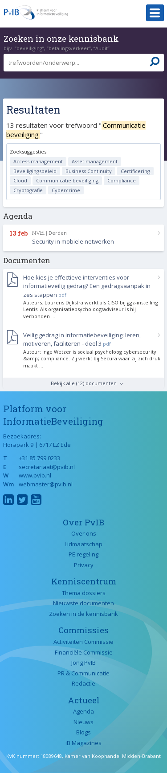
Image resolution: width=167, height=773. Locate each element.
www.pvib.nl (35, 475)
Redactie (83, 683)
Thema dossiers (84, 593)
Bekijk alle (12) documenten (84, 383)
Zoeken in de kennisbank (83, 614)
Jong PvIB (83, 663)
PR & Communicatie (83, 673)
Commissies (83, 629)
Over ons (83, 533)
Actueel (84, 700)
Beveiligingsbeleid (35, 171)
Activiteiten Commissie (83, 642)
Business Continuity (88, 171)
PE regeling (83, 554)
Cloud (20, 180)
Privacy (84, 565)
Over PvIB (83, 522)
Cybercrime (66, 190)
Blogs (83, 732)
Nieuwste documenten (83, 603)
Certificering (135, 171)
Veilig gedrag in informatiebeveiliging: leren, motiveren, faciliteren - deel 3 (82, 339)
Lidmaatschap (83, 544)
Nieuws (83, 722)
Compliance (121, 180)
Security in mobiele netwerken (73, 241)
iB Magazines (83, 743)
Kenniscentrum (83, 581)
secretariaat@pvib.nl (47, 467)
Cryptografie (28, 190)
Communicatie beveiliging (67, 180)
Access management (38, 161)
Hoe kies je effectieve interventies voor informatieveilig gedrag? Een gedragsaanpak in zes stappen (87, 286)
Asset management (95, 161)
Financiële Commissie (84, 652)
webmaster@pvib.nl (46, 484)
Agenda (83, 711)
